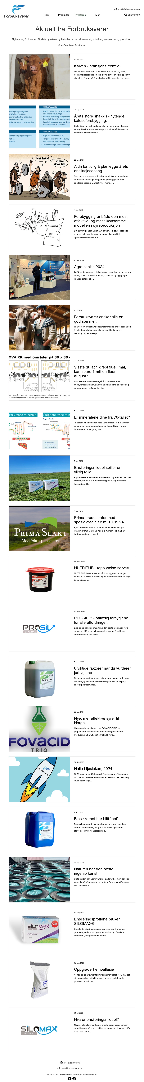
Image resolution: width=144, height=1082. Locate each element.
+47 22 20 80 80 (72, 1062)
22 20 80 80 (134, 15)
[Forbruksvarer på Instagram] (74, 1078)
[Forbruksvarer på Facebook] (69, 1078)
